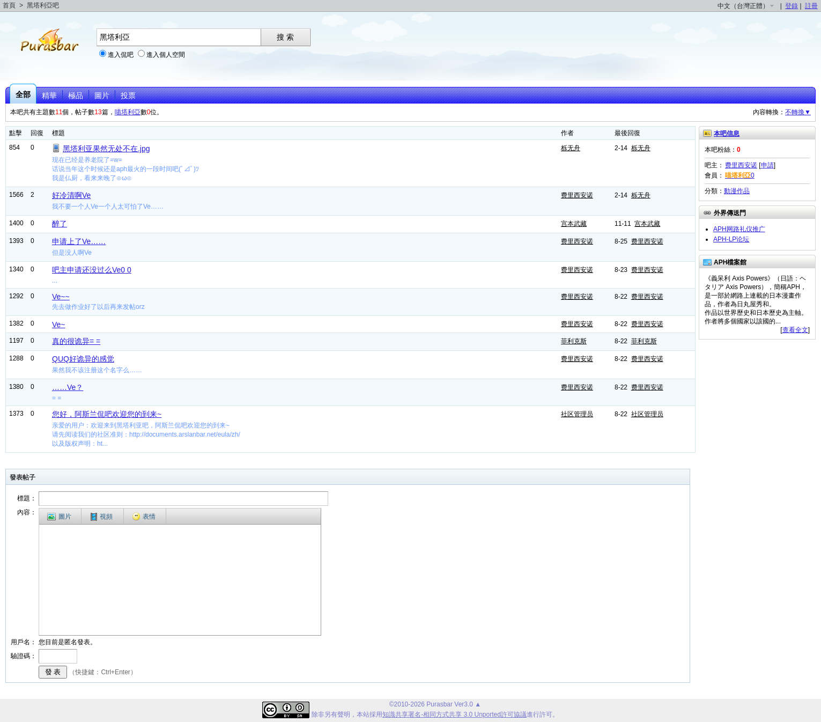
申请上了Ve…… (79, 241)
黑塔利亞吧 (43, 5)
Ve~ (58, 324)
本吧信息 (726, 133)
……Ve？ (67, 387)
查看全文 (795, 330)
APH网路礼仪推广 (739, 229)
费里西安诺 (577, 195)
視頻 (102, 517)
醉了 (59, 223)
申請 (767, 165)
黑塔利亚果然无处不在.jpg (106, 148)
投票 (128, 95)
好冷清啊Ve (71, 195)
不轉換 (798, 112)
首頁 (9, 5)
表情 (144, 516)
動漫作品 (737, 191)
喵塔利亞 (127, 112)
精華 (49, 95)
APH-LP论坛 (731, 239)
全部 (23, 94)
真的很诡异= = (76, 341)
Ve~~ (61, 296)
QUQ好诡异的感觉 (83, 359)
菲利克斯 (574, 341)
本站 (363, 714)
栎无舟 (570, 148)
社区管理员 (577, 414)
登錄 (791, 6)
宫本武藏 (574, 223)
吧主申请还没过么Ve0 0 (91, 270)
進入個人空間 (165, 54)
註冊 (811, 6)
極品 (75, 95)
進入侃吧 (121, 54)
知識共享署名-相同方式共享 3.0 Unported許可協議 (454, 714)
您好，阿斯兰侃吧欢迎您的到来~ (106, 414)
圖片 (101, 95)
